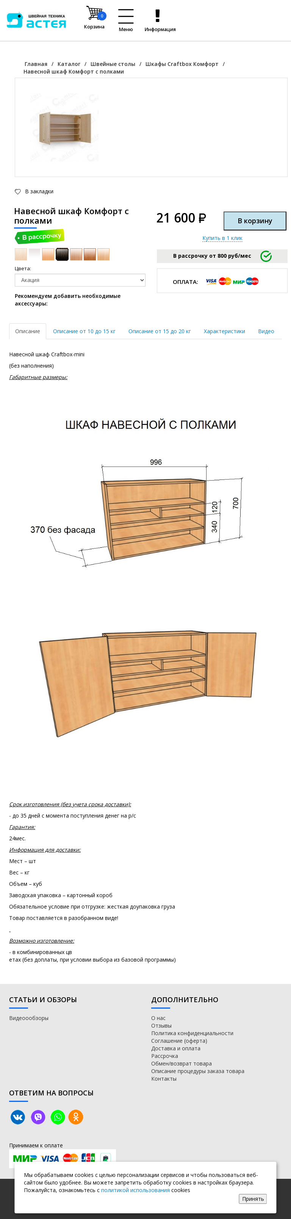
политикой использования (135, 1190)
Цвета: (23, 268)
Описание (27, 331)
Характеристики (224, 331)
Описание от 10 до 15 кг (84, 331)
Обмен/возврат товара (181, 1063)
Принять (253, 1198)
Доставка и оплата (175, 1048)
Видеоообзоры (28, 1018)
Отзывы (161, 1025)
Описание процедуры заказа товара (197, 1071)
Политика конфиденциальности (192, 1033)
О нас (158, 1018)
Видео (266, 331)
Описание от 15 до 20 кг (159, 331)
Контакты (164, 1078)
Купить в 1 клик (222, 237)
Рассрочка (164, 1055)
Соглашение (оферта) (179, 1040)
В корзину (255, 220)
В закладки (38, 191)
